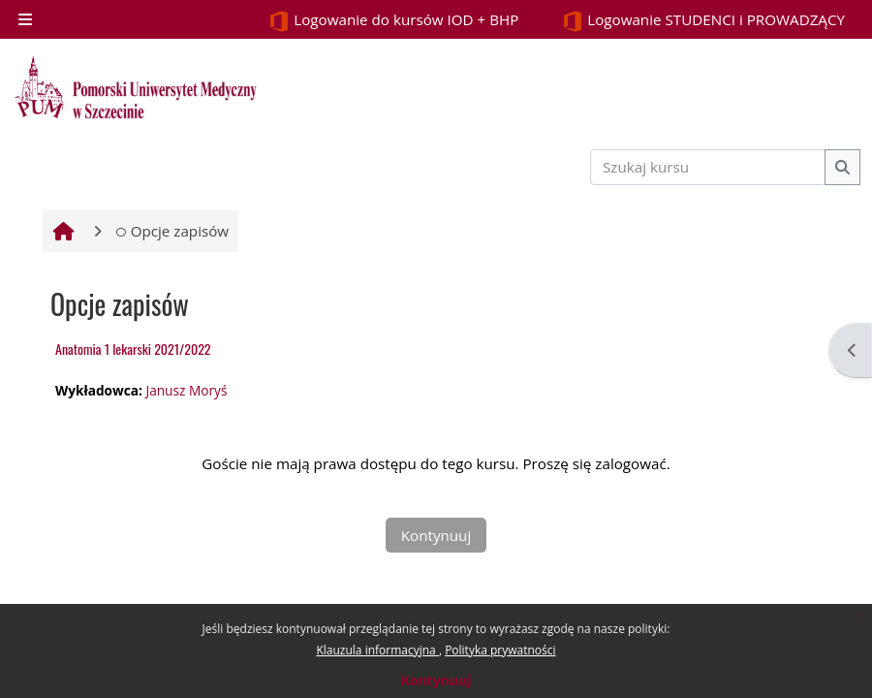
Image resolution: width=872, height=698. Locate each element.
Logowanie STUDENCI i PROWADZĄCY (703, 21)
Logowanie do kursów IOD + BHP (393, 21)
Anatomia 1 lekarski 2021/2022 (133, 348)
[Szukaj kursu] (708, 167)
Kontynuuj (435, 680)
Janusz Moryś (186, 390)
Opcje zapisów (172, 230)
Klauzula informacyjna (377, 650)
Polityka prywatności (500, 650)
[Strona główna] (135, 87)
